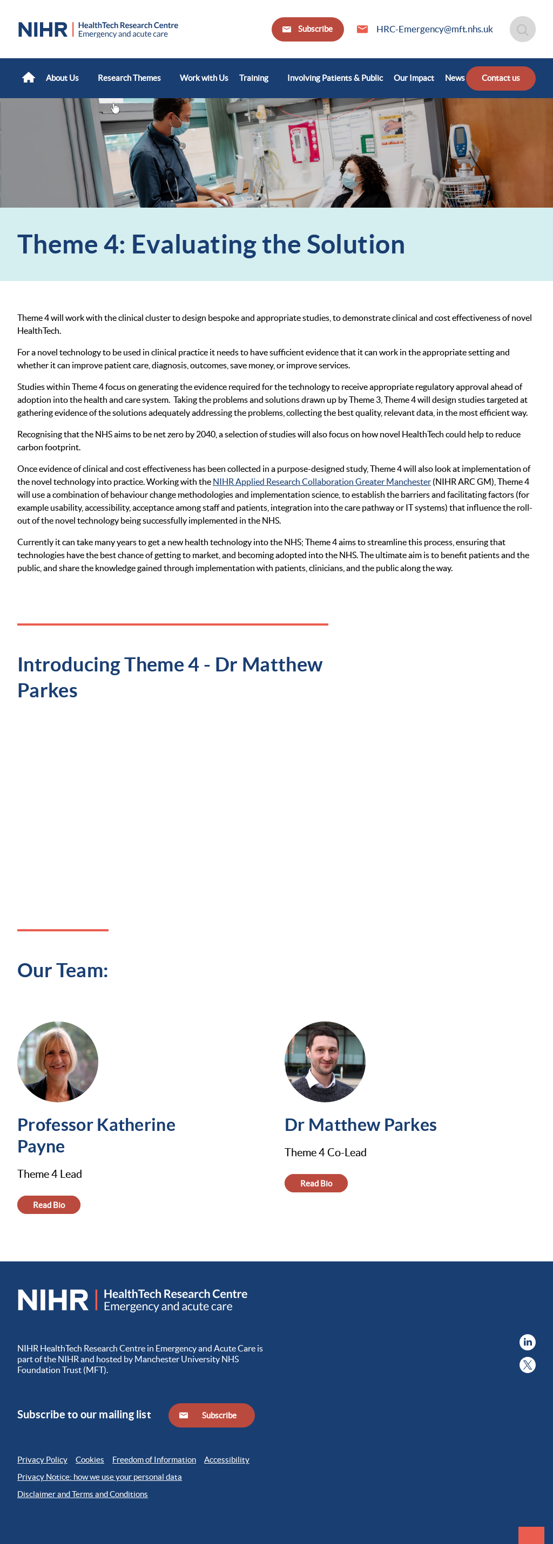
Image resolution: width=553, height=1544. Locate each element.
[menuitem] (29, 78)
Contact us (501, 78)
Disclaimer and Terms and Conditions (82, 1494)
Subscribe (315, 28)
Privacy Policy (42, 1459)
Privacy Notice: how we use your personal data (99, 1476)
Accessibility (226, 1459)
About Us (62, 78)
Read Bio (49, 1205)
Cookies (90, 1459)
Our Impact (414, 78)
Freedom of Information (154, 1459)
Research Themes (129, 78)
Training (253, 78)
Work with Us (204, 78)
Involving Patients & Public (335, 78)
